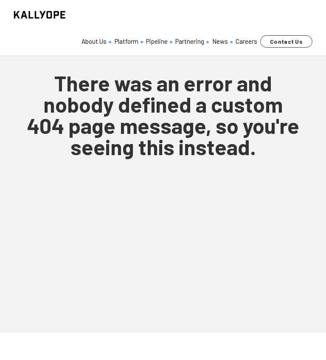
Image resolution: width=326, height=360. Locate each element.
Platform (126, 41)
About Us (94, 41)
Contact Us (286, 41)
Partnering (189, 41)
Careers (246, 41)
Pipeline (157, 41)
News (220, 41)
